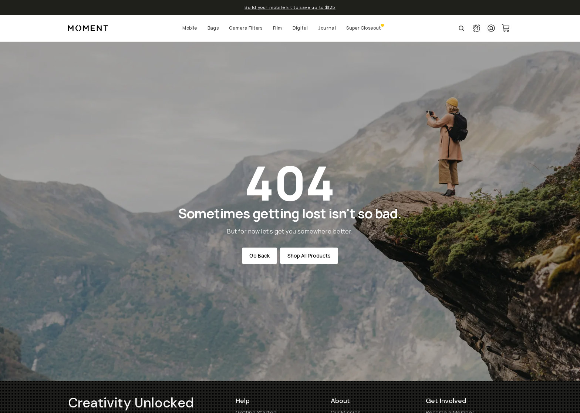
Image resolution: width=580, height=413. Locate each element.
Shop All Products (309, 255)
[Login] (491, 28)
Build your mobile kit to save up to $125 (290, 7)
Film (277, 28)
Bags (213, 28)
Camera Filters (246, 28)
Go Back (259, 255)
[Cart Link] (506, 28)
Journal (327, 28)
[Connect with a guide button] (476, 28)
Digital (300, 28)
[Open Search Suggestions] (461, 28)
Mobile (189, 28)
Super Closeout (363, 28)
